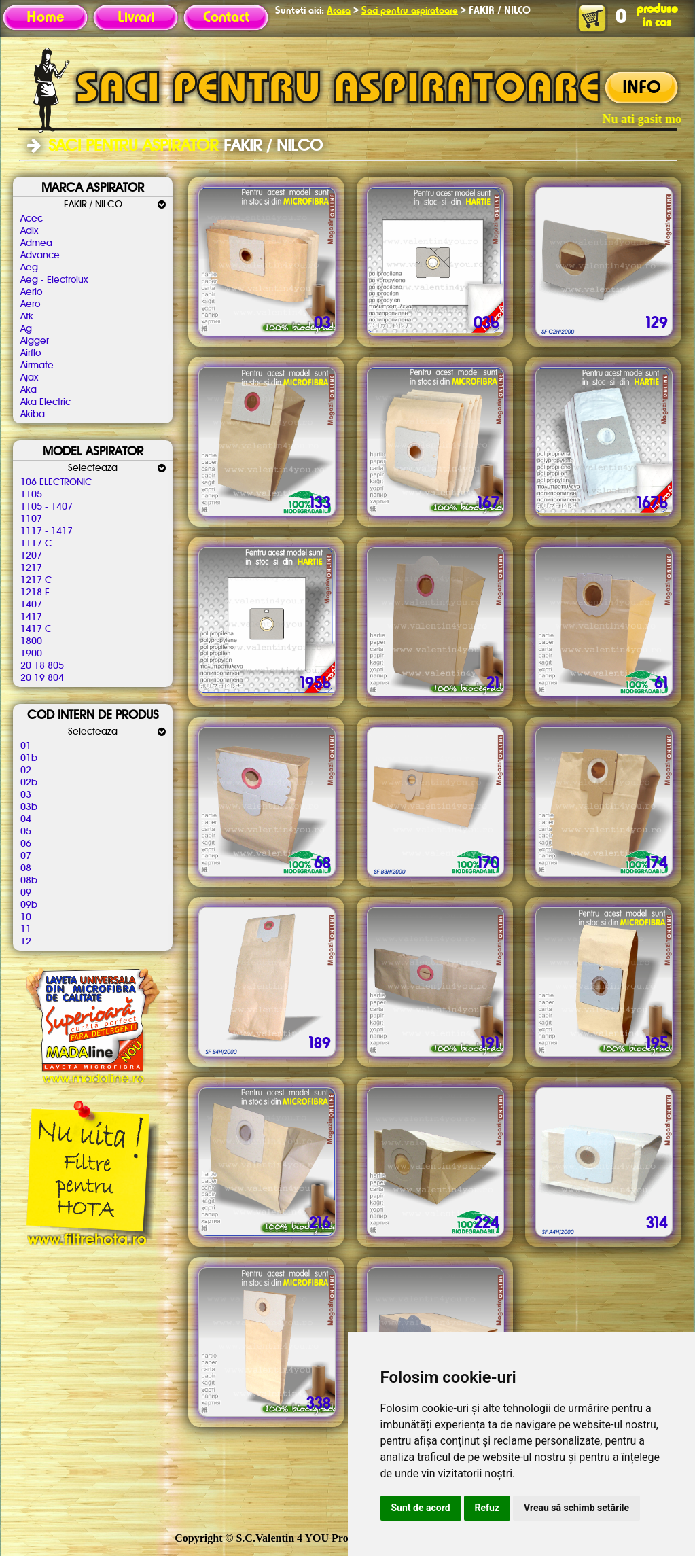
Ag (26, 329)
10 (25, 917)
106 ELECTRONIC (56, 482)
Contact (226, 18)
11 (25, 929)
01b (28, 758)
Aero (30, 304)
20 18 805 (42, 666)
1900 (31, 653)
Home (45, 18)
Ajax (29, 378)
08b (28, 880)
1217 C (36, 580)
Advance (40, 255)
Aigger (34, 341)
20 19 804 (42, 678)
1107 (31, 519)
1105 (31, 494)
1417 (31, 617)
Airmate (37, 365)
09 (25, 893)
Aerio (31, 292)
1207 (31, 556)
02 (25, 770)
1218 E (35, 592)
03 (25, 795)
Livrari (136, 18)
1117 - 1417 (46, 531)
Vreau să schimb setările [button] (576, 1507)
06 (25, 844)
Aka (28, 390)
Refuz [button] (487, 1507)
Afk (26, 316)
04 (25, 819)
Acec (31, 219)
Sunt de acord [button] (420, 1507)
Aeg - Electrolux (54, 280)
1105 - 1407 (46, 507)
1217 (31, 568)
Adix (29, 231)
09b (28, 905)
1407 (31, 604)
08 (25, 868)
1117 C (36, 543)
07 (25, 856)
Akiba (32, 414)
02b (28, 783)
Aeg (29, 267)
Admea (36, 243)
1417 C (36, 629)
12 (25, 942)
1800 (31, 641)
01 (25, 746)
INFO (641, 88)
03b (28, 807)
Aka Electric (45, 402)
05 (25, 831)
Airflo (30, 353)
